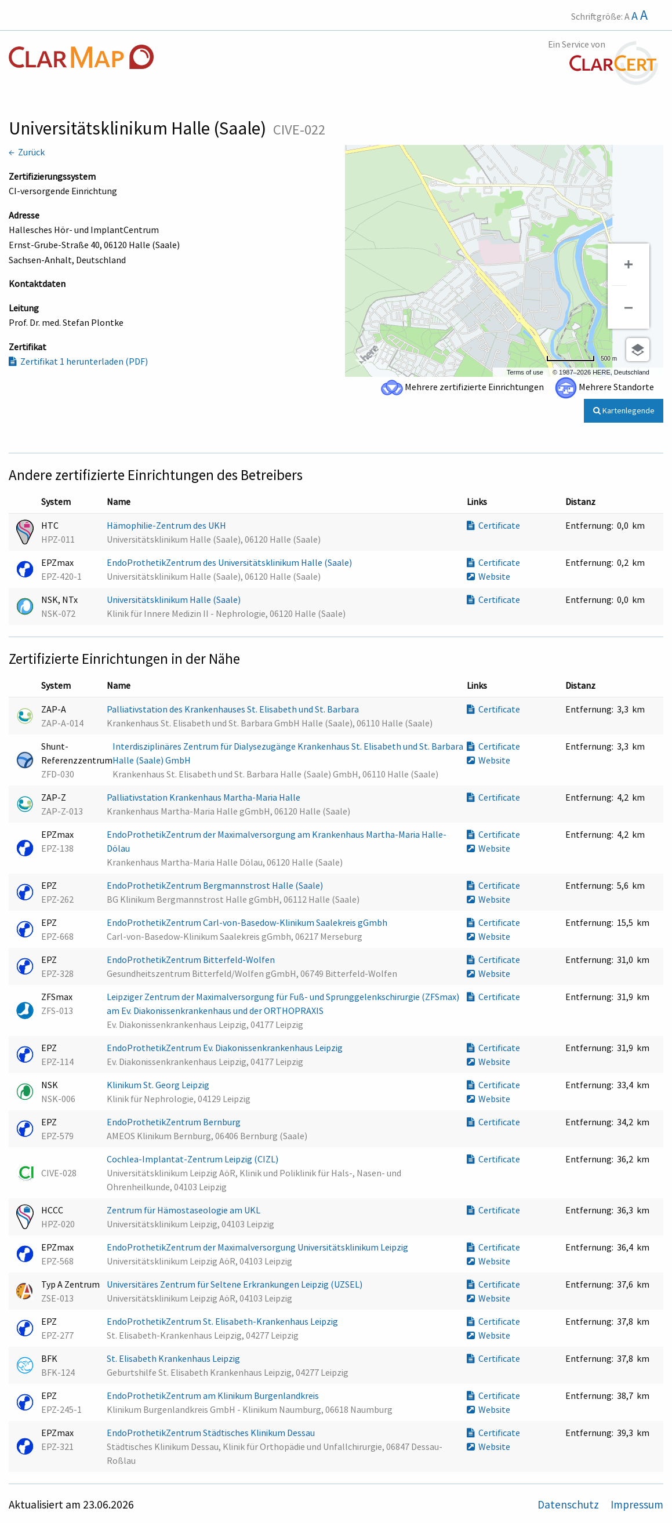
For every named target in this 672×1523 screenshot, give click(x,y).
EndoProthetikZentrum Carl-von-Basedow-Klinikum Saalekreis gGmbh (248, 922)
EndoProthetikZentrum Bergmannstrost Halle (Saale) (216, 885)
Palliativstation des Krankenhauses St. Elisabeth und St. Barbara (234, 709)
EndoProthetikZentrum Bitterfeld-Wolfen (192, 959)
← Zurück (27, 152)
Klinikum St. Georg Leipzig (159, 1085)
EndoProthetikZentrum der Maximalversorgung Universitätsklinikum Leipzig (258, 1247)
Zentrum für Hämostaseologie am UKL (184, 1210)
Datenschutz (569, 1504)
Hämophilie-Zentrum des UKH (167, 525)
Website (488, 576)
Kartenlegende (624, 410)
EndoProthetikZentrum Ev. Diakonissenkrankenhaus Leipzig (225, 1047)
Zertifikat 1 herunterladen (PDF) (78, 361)
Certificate (493, 525)
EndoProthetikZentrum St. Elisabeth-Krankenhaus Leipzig (223, 1321)
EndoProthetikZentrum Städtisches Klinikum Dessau (212, 1432)
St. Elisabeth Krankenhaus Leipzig (174, 1358)
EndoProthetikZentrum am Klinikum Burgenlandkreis (214, 1395)
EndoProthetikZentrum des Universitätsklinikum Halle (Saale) (230, 562)
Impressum (637, 1504)
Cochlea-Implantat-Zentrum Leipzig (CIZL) (193, 1159)
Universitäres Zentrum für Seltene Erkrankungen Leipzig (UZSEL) (235, 1284)
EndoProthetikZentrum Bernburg (174, 1122)
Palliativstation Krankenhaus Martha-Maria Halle (204, 797)
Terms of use (525, 372)
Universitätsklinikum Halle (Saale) (174, 599)
